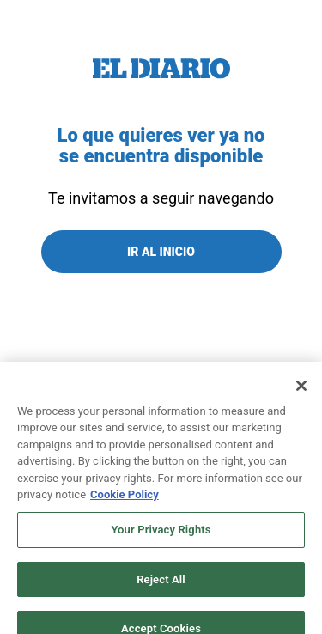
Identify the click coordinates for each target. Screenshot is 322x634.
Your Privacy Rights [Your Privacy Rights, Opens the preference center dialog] (160, 536)
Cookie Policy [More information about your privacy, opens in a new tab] (124, 501)
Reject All (161, 585)
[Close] (301, 392)
